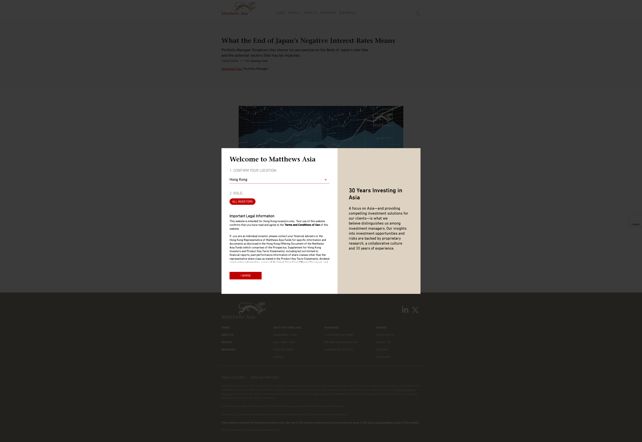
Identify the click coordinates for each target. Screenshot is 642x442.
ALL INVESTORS (242, 201)
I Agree (246, 275)
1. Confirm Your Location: (253, 171)
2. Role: (236, 193)
